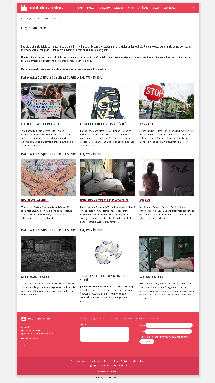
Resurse (131, 8)
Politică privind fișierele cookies (104, 361)
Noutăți (90, 8)
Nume (142, 325)
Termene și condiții (79, 361)
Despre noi (118, 8)
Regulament (30, 37)
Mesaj (83, 324)
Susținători (58, 37)
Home (81, 8)
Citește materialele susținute (108, 37)
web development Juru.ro (108, 371)
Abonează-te (169, 8)
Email (142, 331)
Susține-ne (143, 8)
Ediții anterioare (77, 37)
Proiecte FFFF (104, 8)
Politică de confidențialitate (132, 361)
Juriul (44, 37)
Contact (155, 8)
